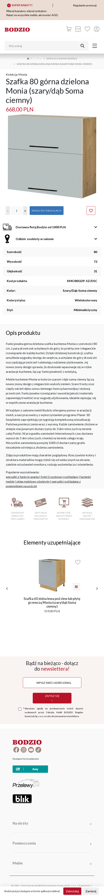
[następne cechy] (92, 505)
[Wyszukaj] (44, 45)
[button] (8, 210)
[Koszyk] (68, 29)
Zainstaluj (72, 891)
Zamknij (90, 891)
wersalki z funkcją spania (22, 477)
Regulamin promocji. (85, 5)
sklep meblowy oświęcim (33, 481)
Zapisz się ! (52, 698)
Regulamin (84, 885)
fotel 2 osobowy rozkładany (59, 477)
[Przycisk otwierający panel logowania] (96, 29)
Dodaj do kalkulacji (46, 210)
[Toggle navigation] (94, 45)
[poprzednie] (7, 588)
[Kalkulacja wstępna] (78, 29)
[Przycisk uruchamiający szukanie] (82, 46)
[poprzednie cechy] (11, 505)
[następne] (97, 588)
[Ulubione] (87, 29)
